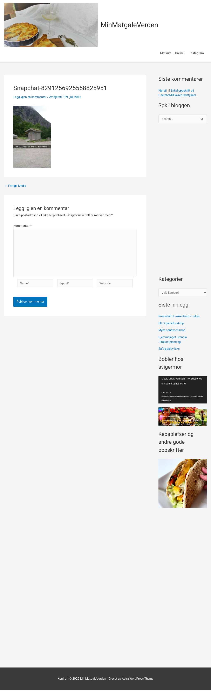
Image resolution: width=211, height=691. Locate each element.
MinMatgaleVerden (131, 25)
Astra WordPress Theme (137, 679)
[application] (182, 391)
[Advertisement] (182, 202)
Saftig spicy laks (169, 350)
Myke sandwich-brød (172, 331)
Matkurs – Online (172, 53)
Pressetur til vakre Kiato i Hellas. (180, 317)
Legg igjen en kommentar (30, 97)
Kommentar (22, 226)
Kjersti (162, 90)
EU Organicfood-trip (171, 324)
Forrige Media (16, 185)
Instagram (197, 53)
